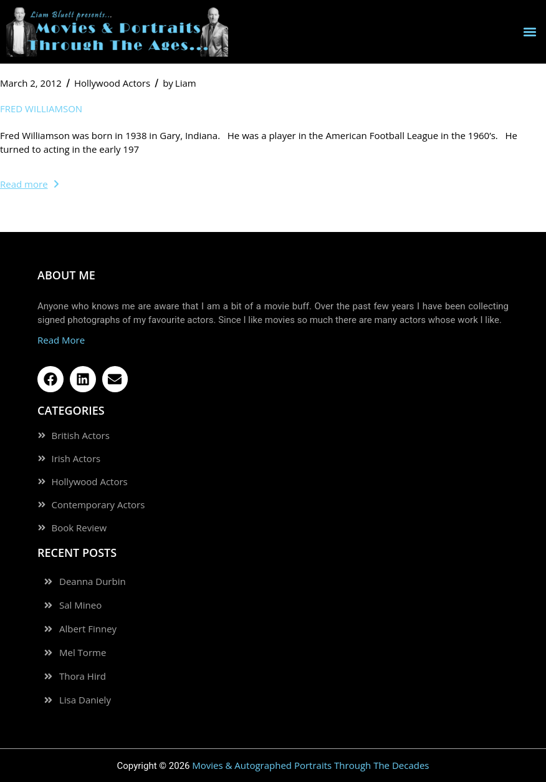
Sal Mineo (80, 605)
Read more (29, 184)
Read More (61, 340)
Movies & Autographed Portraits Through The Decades (310, 765)
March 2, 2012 (31, 83)
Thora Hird (82, 676)
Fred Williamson (41, 108)
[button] (529, 32)
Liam (179, 83)
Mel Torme (82, 652)
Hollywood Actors (112, 83)
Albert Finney (88, 629)
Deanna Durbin (92, 581)
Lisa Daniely (85, 700)
